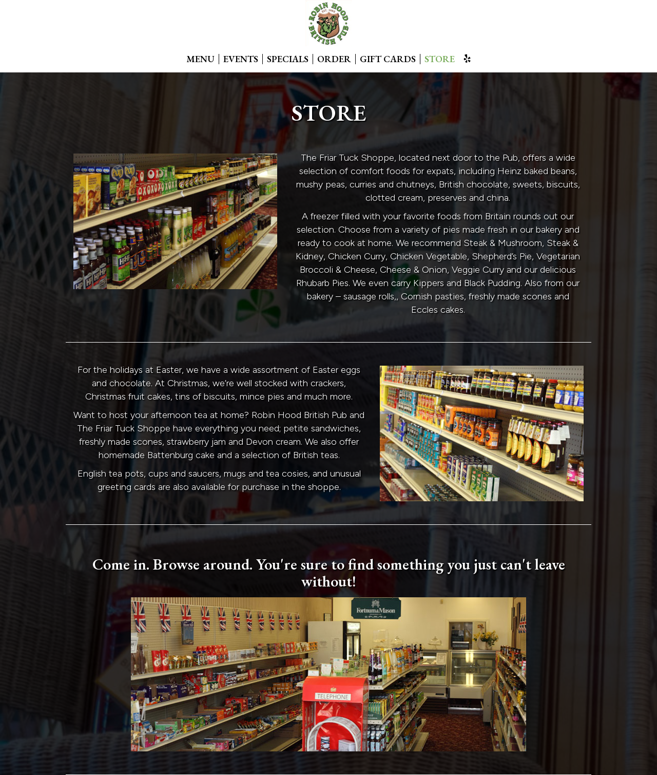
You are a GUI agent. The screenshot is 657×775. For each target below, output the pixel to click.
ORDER (334, 59)
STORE (439, 59)
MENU (200, 59)
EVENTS (240, 59)
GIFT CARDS (388, 59)
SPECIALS (287, 59)
